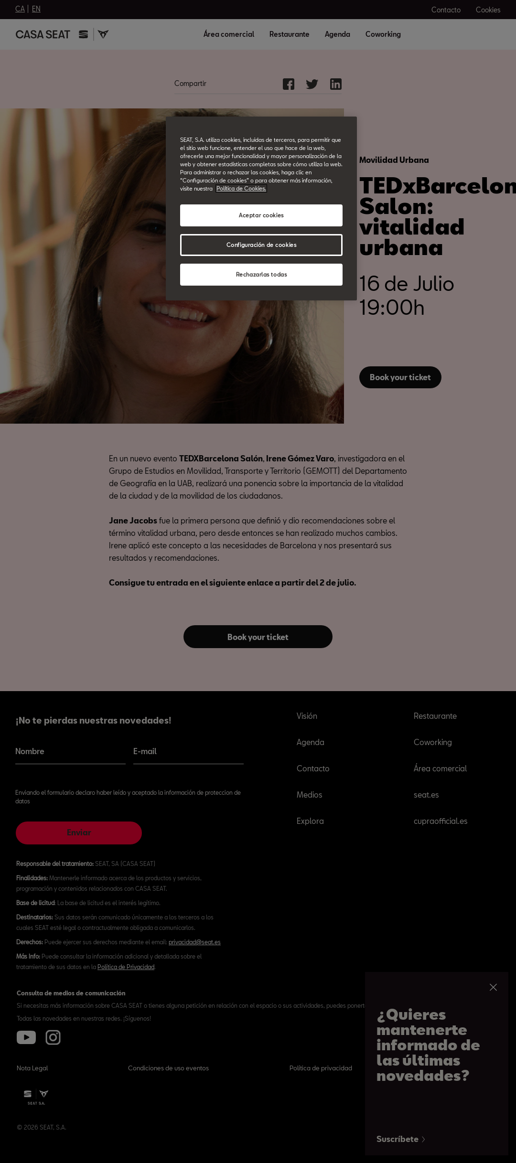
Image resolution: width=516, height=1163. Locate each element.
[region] (261, 208)
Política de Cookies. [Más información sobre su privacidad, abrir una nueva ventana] (241, 188)
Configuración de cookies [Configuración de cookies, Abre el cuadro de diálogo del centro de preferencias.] (261, 245)
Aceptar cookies (261, 215)
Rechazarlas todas (261, 274)
